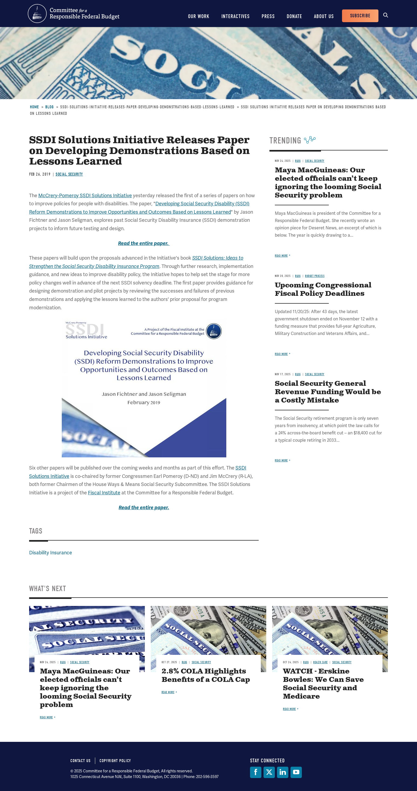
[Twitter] (269, 772)
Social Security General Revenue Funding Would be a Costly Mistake (328, 392)
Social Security (69, 174)
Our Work (199, 16)
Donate (294, 16)
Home (34, 107)
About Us (324, 16)
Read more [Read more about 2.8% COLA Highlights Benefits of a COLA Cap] (168, 692)
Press (268, 16)
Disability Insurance (50, 552)
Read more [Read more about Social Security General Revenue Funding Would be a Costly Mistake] (281, 460)
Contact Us (80, 760)
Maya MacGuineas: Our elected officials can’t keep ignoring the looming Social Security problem (328, 183)
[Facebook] (255, 772)
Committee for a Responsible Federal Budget (73, 13)
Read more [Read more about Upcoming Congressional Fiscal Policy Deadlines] (281, 354)
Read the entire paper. (144, 243)
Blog (49, 107)
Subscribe (360, 16)
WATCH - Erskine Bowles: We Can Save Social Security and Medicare (323, 684)
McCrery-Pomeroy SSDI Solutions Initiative (85, 195)
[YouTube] (296, 772)
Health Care (320, 662)
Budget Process (314, 276)
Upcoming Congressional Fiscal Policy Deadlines (323, 290)
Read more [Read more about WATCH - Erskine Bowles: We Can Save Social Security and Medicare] (289, 709)
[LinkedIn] (282, 772)
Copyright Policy (115, 760)
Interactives (235, 16)
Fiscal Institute (104, 493)
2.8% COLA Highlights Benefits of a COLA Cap (206, 676)
